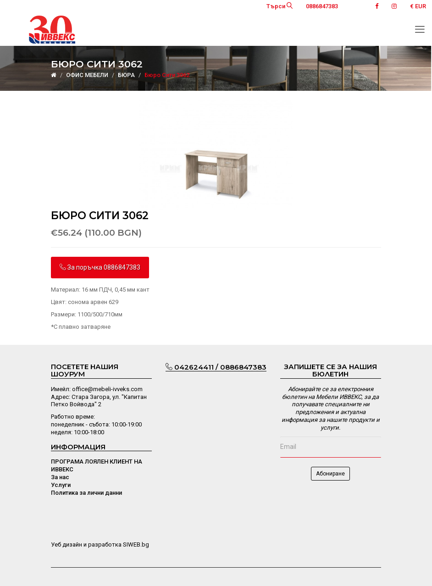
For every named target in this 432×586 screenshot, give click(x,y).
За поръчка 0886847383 (100, 267)
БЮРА (126, 75)
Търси (279, 6)
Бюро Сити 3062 (166, 75)
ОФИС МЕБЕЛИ (87, 75)
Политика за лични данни (86, 492)
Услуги (61, 484)
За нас (60, 477)
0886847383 (322, 6)
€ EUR (418, 6)
